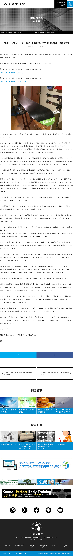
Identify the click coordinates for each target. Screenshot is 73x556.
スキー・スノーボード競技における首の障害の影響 (18, 373)
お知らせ (34, 4)
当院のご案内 (30, 3)
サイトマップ (22, 554)
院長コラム (44, 4)
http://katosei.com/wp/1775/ (13, 81)
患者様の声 (39, 4)
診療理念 (25, 3)
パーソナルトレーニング (49, 4)
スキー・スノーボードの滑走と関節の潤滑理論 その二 (55, 373)
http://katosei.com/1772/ (11, 72)
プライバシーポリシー (7, 554)
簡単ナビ (66, 546)
